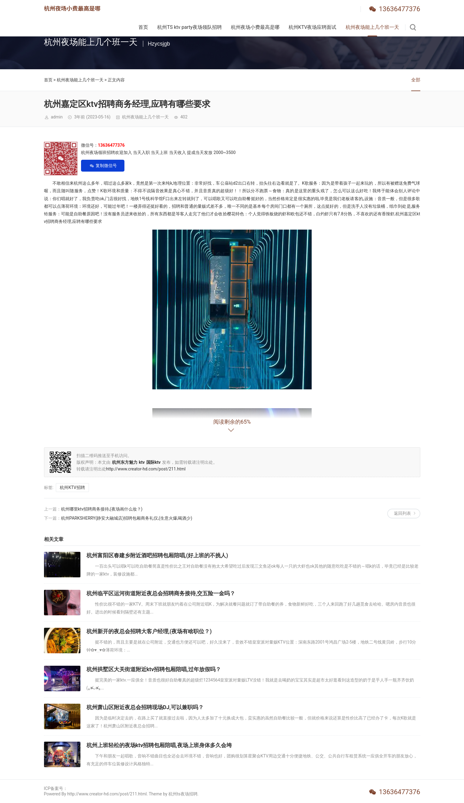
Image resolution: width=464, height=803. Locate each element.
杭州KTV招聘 (72, 487)
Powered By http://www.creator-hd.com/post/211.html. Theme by (106, 793)
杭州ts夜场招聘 (183, 793)
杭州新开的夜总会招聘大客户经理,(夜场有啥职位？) (149, 631)
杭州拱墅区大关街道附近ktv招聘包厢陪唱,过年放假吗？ (153, 669)
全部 (415, 80)
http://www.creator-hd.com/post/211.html (146, 468)
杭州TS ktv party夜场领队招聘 (189, 27)
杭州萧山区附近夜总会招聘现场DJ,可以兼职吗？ (145, 707)
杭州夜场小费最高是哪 (255, 27)
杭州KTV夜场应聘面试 (313, 27)
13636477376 (399, 9)
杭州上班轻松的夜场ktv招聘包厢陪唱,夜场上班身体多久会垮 (159, 745)
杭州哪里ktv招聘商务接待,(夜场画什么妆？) (102, 509)
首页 (143, 27)
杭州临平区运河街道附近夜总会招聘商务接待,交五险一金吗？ (160, 593)
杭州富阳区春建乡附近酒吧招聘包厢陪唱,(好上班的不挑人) (157, 555)
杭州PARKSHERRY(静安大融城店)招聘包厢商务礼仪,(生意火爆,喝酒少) (126, 518)
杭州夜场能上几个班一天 (372, 27)
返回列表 (402, 513)
